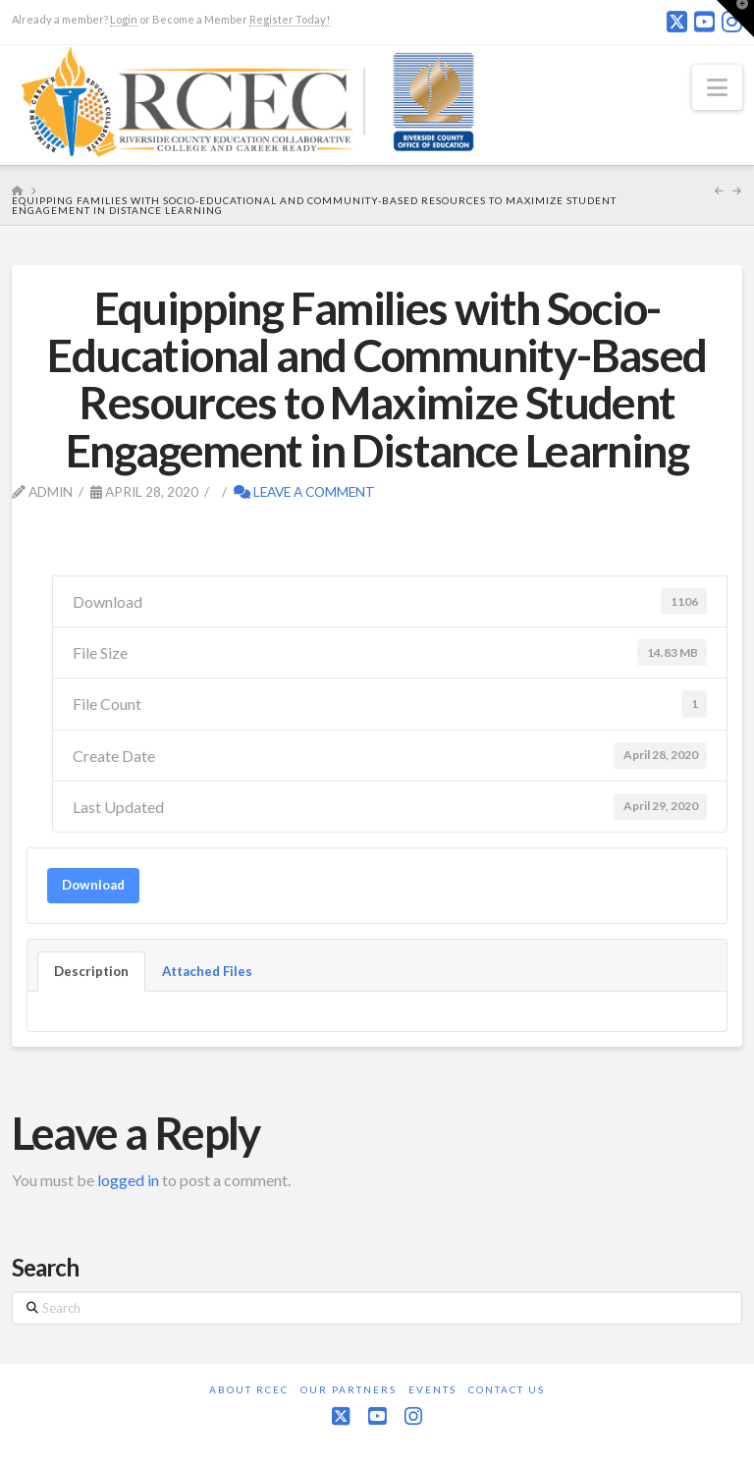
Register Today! (289, 19)
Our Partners (348, 1389)
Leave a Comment (304, 491)
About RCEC (249, 1389)
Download (93, 885)
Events (432, 1389)
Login (123, 19)
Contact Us (506, 1389)
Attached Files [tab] (207, 971)
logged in (128, 1179)
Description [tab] (91, 971)
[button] (717, 87)
